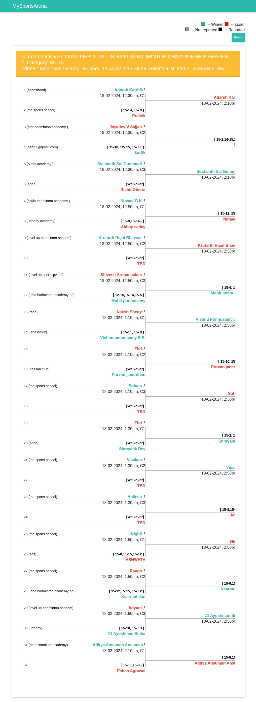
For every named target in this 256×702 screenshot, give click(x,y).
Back (238, 37)
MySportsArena (30, 6)
